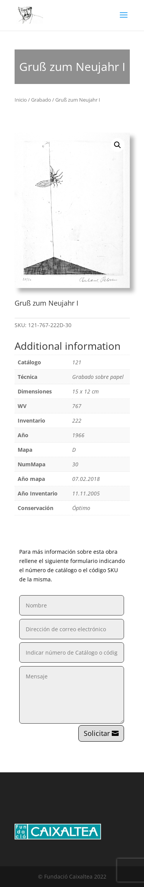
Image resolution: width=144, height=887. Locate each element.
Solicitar (97, 733)
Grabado (41, 99)
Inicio (21, 99)
